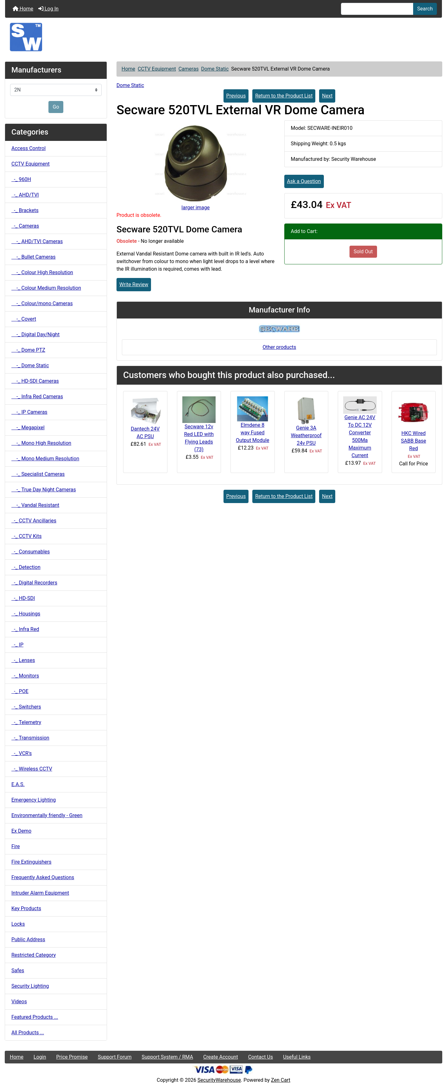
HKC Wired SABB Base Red (413, 440)
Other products (279, 347)
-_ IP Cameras (29, 412)
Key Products (26, 908)
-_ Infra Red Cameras (37, 397)
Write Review (133, 284)
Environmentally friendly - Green (46, 815)
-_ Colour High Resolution (42, 272)
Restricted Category (33, 955)
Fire (15, 846)
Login (40, 1057)
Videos (19, 1002)
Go (56, 107)
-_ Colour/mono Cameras (42, 303)
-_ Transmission (30, 738)
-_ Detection (26, 567)
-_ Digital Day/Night (35, 334)
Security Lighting (30, 986)
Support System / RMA (167, 1057)
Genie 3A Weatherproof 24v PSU (306, 435)
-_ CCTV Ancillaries (33, 521)
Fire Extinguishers (31, 862)
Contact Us (260, 1057)
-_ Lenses (23, 660)
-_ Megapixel (28, 428)
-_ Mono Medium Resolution (45, 459)
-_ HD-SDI (23, 598)
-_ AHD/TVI (25, 195)
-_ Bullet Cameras (33, 257)
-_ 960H (21, 179)
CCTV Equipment (157, 69)
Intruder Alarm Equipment (40, 893)
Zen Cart (280, 1080)
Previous (236, 96)
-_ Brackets (25, 210)
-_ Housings (25, 614)
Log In (48, 9)
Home (23, 9)
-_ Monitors (25, 676)
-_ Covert (23, 319)
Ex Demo (21, 831)
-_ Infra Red (25, 629)
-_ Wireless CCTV (31, 769)
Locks (18, 924)
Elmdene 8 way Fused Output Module (252, 432)
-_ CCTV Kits (26, 536)
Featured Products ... (34, 1017)
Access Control (28, 148)
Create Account (220, 1057)
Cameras (189, 69)
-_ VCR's (21, 753)
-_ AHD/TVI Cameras (37, 241)
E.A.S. (18, 784)
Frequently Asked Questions (42, 877)
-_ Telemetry (26, 722)
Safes (17, 970)
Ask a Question (304, 181)
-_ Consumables (30, 552)
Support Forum (115, 1057)
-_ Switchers (26, 707)
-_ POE (19, 691)
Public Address (28, 939)
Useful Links (297, 1057)
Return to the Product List (283, 96)
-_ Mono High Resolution (41, 443)
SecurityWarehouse (219, 1080)
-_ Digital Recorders (34, 583)
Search (425, 9)
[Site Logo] (223, 37)
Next (327, 96)
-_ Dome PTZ (28, 350)
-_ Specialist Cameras (38, 474)
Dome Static (215, 69)
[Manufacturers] (56, 90)
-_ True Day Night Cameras (43, 490)
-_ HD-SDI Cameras (35, 381)
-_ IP (17, 645)
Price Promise (72, 1057)
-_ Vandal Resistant (35, 505)
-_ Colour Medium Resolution (46, 288)
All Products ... (27, 1033)
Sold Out (363, 252)
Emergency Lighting (33, 800)
